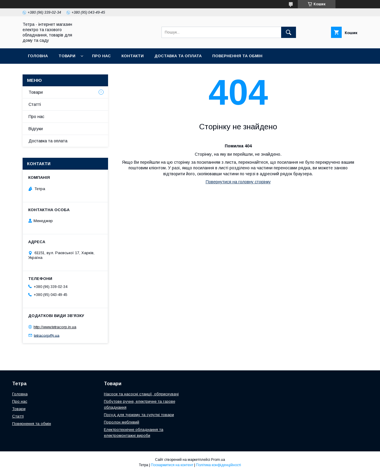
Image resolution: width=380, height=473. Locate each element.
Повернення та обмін (237, 56)
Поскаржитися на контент (172, 465)
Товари (66, 56)
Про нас (101, 56)
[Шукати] (288, 32)
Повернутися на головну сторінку (238, 181)
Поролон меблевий (121, 422)
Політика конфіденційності (218, 465)
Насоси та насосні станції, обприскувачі (141, 394)
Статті (34, 104)
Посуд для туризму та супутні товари (139, 415)
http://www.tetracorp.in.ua (55, 327)
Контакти (132, 56)
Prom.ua (218, 460)
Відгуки (35, 128)
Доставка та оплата (178, 56)
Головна (38, 56)
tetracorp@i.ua (46, 335)
